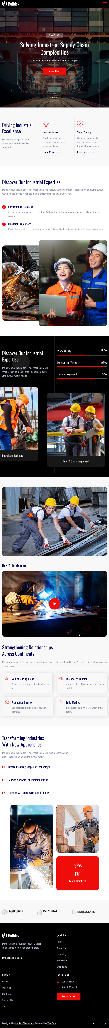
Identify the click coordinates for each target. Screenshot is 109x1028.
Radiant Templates (24, 1023)
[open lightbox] (54, 604)
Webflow (51, 1023)
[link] (10, 4)
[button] (54, 71)
